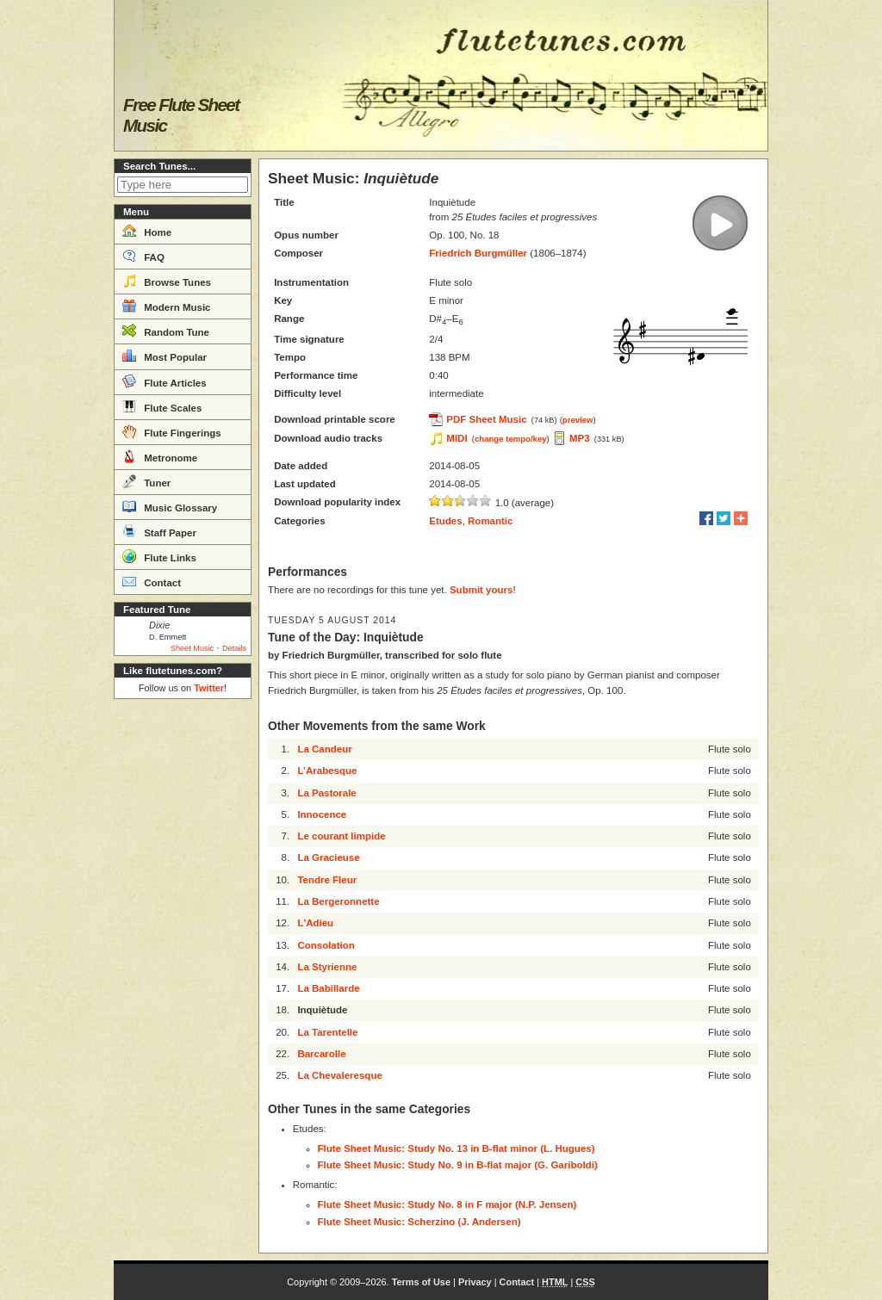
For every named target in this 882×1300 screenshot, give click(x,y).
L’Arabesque (327, 770)
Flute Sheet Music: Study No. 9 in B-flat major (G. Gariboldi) (458, 1165)
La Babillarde (328, 988)
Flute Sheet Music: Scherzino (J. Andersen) (419, 1221)
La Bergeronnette (338, 901)
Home (146, 231)
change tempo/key (511, 438)
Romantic (490, 521)
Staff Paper (159, 531)
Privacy (475, 1282)
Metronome (159, 456)
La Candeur (324, 749)
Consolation (325, 945)
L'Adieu (315, 923)
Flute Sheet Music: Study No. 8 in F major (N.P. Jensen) (447, 1204)
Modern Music (166, 306)
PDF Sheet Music (486, 419)
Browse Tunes (166, 281)
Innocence (321, 814)
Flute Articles (164, 381)
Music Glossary (169, 506)
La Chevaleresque (339, 1075)
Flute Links (159, 556)
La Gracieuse (328, 857)
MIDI (456, 438)
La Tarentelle (327, 1032)
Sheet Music (192, 648)
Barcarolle (321, 1054)
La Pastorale (326, 793)
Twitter (209, 688)
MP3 (579, 438)
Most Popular (164, 355)
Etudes (445, 521)
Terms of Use (421, 1282)
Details (234, 648)
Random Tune (165, 330)
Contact (151, 581)
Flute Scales (162, 406)
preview (577, 419)
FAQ (143, 256)
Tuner (146, 481)
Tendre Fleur (327, 880)
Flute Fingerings (171, 431)
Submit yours (481, 590)
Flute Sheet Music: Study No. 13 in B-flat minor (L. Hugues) (456, 1148)
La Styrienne (327, 967)
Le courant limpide (341, 836)
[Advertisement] (183, 964)
